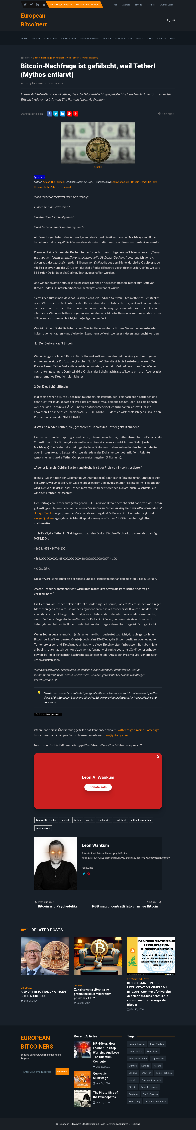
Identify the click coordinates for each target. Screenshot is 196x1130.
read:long (134, 1101)
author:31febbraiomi (155, 1101)
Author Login (166, 4)
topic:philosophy (138, 1058)
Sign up (138, 4)
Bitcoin (132, 1087)
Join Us (161, 38)
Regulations (144, 38)
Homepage (152, 730)
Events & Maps (90, 38)
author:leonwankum (141, 820)
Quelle (98, 166)
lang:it (145, 1065)
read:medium (157, 1044)
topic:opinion (43, 828)
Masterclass (123, 38)
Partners (151, 4)
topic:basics (158, 1058)
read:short (120, 820)
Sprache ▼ (39, 177)
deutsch (65, 820)
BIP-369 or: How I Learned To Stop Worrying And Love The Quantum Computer (106, 1052)
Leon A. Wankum (120, 181)
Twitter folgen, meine (130, 730)
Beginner (133, 1094)
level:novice (104, 820)
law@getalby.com (116, 735)
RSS (115, 4)
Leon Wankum (39, 83)
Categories (68, 38)
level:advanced (137, 1044)
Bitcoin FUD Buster (46, 820)
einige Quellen (43, 518)
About (36, 38)
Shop (173, 38)
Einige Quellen (44, 513)
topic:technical (164, 1072)
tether (77, 820)
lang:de (89, 820)
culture (133, 1065)
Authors (126, 4)
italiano (157, 1065)
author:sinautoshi (151, 1079)
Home (24, 38)
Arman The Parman (53, 181)
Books (107, 38)
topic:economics (149, 1087)
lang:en (133, 1079)
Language (50, 38)
